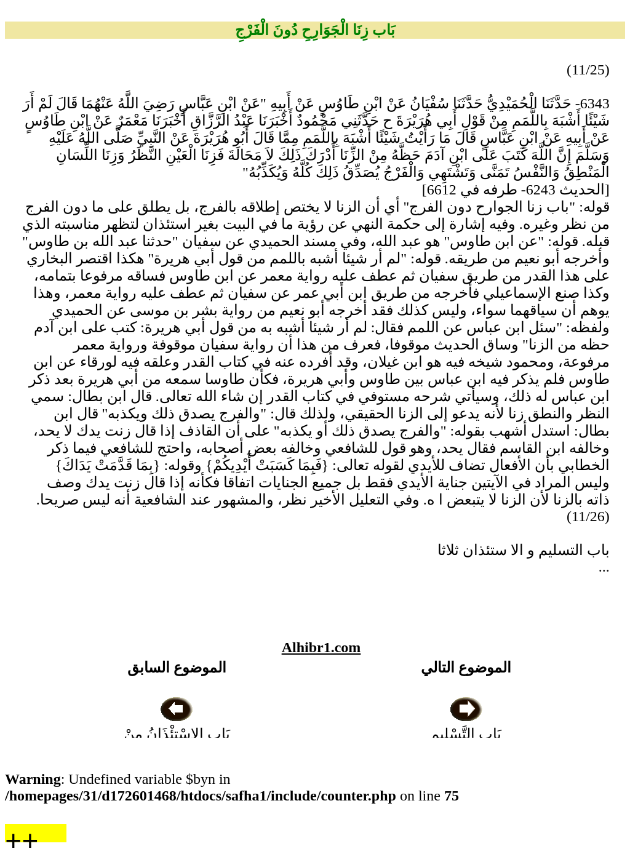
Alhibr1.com (321, 647)
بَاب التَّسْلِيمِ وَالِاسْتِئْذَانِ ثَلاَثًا (466, 734)
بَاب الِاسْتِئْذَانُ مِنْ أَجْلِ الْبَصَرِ (177, 734)
